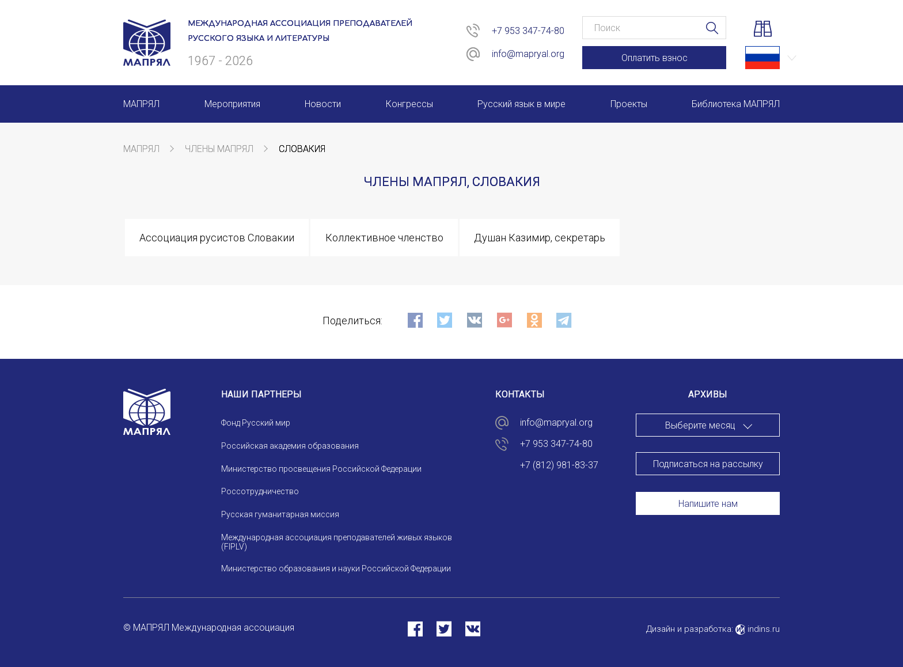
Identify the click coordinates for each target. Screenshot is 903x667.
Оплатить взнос (654, 57)
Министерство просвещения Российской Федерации (321, 468)
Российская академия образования (290, 445)
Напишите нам (708, 503)
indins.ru (757, 629)
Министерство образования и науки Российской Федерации (336, 568)
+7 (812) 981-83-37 (559, 465)
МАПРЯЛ (141, 148)
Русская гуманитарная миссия (280, 514)
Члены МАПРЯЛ (219, 148)
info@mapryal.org (528, 53)
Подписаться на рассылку (708, 463)
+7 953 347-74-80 (528, 30)
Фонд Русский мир (255, 422)
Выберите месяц (700, 425)
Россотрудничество (260, 491)
